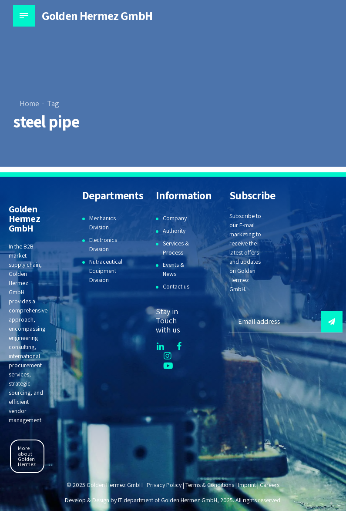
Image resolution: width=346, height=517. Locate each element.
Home (29, 103)
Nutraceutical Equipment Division (105, 271)
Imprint (247, 485)
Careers (269, 485)
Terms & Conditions (209, 485)
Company (175, 218)
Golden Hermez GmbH (97, 15)
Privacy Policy (164, 485)
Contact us (176, 286)
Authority (174, 231)
